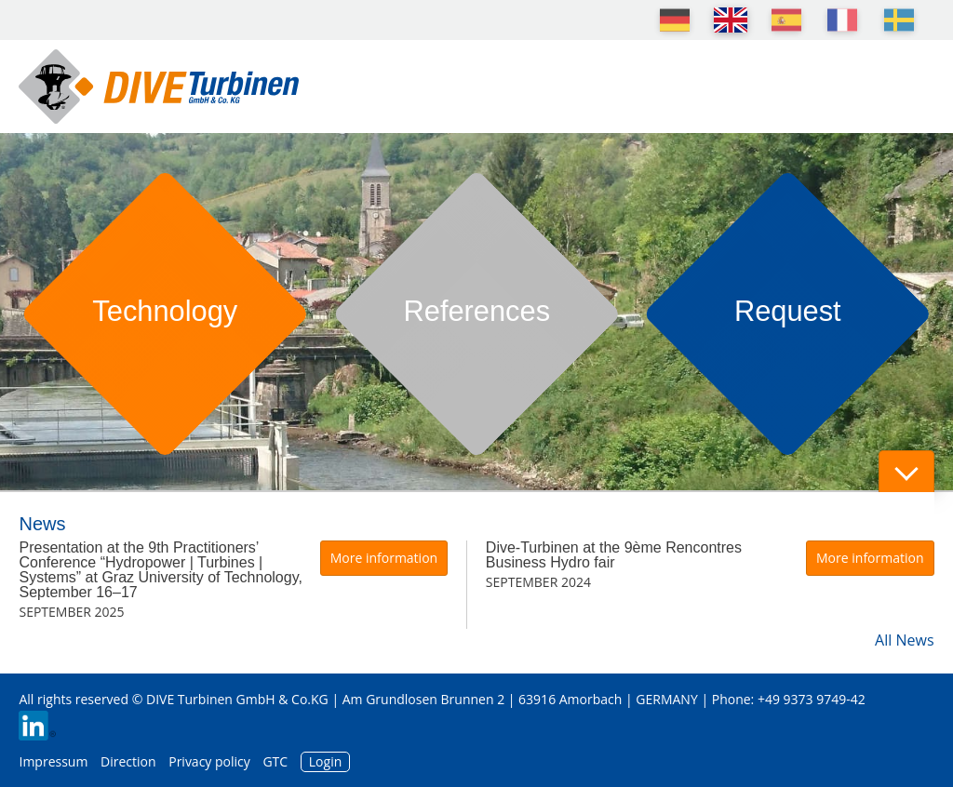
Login (325, 761)
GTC (275, 761)
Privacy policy (209, 761)
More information (383, 558)
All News (904, 640)
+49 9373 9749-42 (812, 699)
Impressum (53, 761)
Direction (128, 761)
